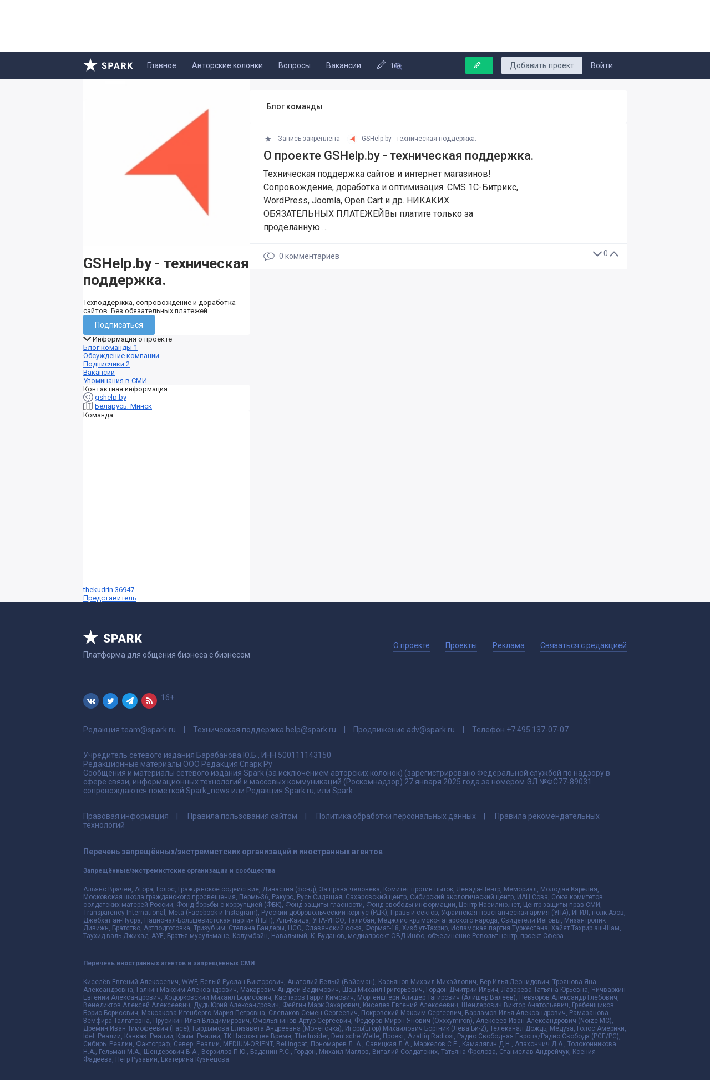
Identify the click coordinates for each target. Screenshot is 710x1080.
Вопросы (294, 65)
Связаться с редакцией (583, 645)
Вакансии (343, 65)
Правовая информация (126, 816)
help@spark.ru (311, 729)
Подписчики (106, 364)
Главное (161, 65)
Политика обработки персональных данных (396, 816)
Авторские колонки (227, 65)
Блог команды (110, 347)
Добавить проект (542, 65)
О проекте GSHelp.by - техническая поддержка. (398, 155)
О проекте (411, 645)
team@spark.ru (148, 729)
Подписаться (119, 324)
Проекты (461, 645)
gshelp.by (110, 397)
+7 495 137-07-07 (537, 729)
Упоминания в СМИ (115, 380)
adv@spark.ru (431, 729)
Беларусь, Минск (123, 406)
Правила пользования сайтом (242, 816)
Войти (602, 65)
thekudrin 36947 (166, 510)
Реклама (509, 645)
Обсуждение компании (121, 355)
